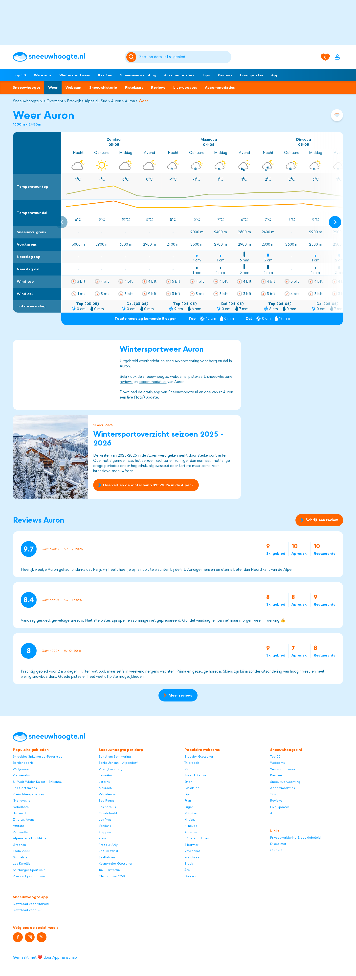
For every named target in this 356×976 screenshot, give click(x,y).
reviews (126, 381)
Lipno (188, 794)
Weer (53, 87)
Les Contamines (25, 788)
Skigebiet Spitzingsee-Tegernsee (38, 756)
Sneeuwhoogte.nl (28, 101)
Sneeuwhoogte (26, 87)
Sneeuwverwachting (138, 75)
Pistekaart (134, 87)
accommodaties (152, 381)
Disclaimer (278, 844)
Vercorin (190, 769)
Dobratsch (192, 876)
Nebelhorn (21, 807)
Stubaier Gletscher (198, 756)
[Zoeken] (184, 57)
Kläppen (105, 832)
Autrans (18, 826)
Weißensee (21, 769)
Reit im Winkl (108, 851)
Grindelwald (108, 813)
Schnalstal (20, 857)
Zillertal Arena (24, 819)
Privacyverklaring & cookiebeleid (295, 837)
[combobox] (184, 57)
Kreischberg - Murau (28, 794)
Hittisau (190, 819)
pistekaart (196, 376)
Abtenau (190, 832)
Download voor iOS (28, 910)
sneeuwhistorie (219, 376)
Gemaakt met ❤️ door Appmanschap (45, 957)
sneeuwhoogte (155, 376)
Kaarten (105, 75)
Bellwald (19, 813)
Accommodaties (179, 75)
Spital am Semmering (115, 756)
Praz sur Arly (108, 845)
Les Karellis (21, 863)
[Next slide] (335, 222)
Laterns (104, 782)
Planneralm (21, 775)
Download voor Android (31, 904)
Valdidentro (107, 794)
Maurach (105, 788)
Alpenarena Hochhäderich (32, 838)
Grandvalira (21, 800)
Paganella (20, 832)
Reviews (225, 75)
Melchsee (192, 857)
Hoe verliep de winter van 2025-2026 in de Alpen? (146, 485)
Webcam (73, 87)
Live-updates (185, 87)
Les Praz (105, 819)
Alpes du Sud (96, 101)
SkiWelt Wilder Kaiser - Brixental (37, 782)
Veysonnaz (192, 851)
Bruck (188, 863)
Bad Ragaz (106, 800)
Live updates (251, 75)
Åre (187, 870)
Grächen (19, 845)
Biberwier (191, 845)
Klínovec (191, 826)
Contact (276, 850)
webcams (178, 376)
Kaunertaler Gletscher (116, 863)
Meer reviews (178, 695)
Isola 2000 (21, 851)
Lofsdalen (191, 788)
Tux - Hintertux (109, 870)
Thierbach (191, 763)
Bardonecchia (23, 763)
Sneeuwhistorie (103, 87)
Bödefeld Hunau (196, 838)
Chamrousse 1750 (112, 876)
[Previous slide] (61, 222)
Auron (116, 101)
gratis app (151, 392)
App (275, 75)
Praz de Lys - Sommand (30, 876)
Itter (188, 782)
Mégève (190, 813)
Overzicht (54, 101)
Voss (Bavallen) (111, 769)
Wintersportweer (74, 75)
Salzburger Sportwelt (29, 870)
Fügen (189, 807)
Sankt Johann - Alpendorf (118, 763)
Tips (206, 75)
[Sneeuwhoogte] (66, 57)
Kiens (103, 838)
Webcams (42, 75)
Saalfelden (107, 857)
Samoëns (105, 775)
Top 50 (19, 75)
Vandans (105, 826)
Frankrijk (74, 101)
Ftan (187, 800)
